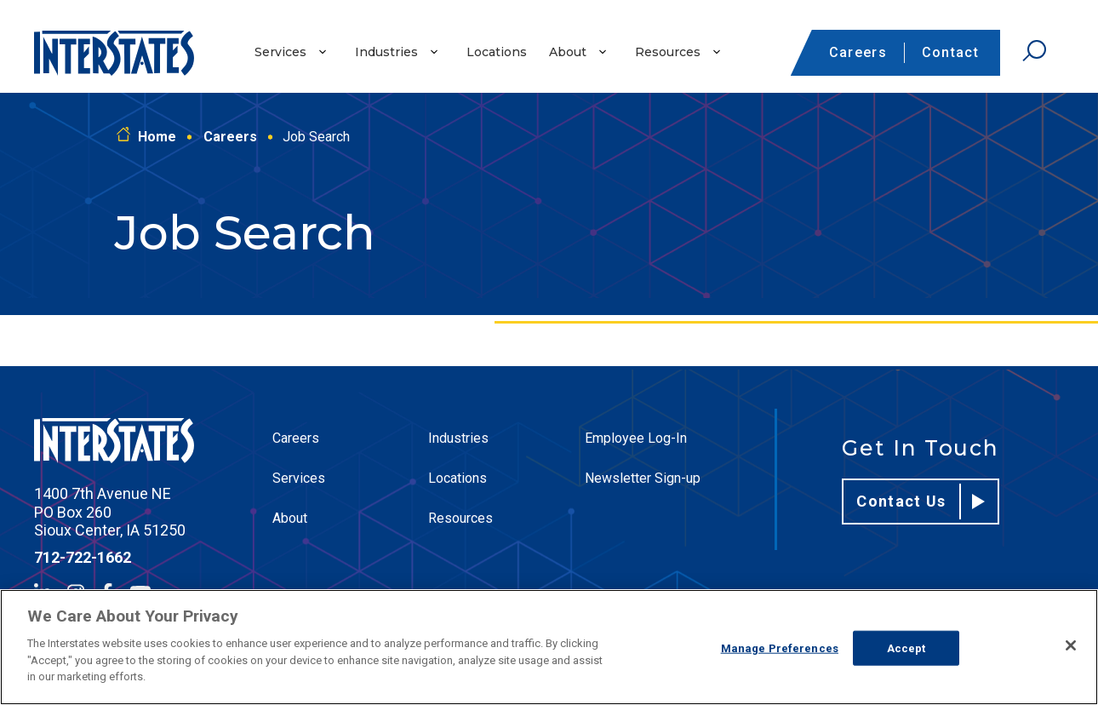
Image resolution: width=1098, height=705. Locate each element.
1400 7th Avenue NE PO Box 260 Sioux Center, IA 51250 (110, 511)
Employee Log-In (636, 438)
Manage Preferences (779, 647)
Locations (496, 52)
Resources (668, 52)
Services (280, 52)
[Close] (1070, 645)
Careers (858, 52)
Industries (386, 52)
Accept (906, 647)
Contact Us (920, 501)
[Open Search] (1034, 51)
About (567, 52)
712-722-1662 (82, 557)
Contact (950, 52)
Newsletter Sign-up (643, 478)
